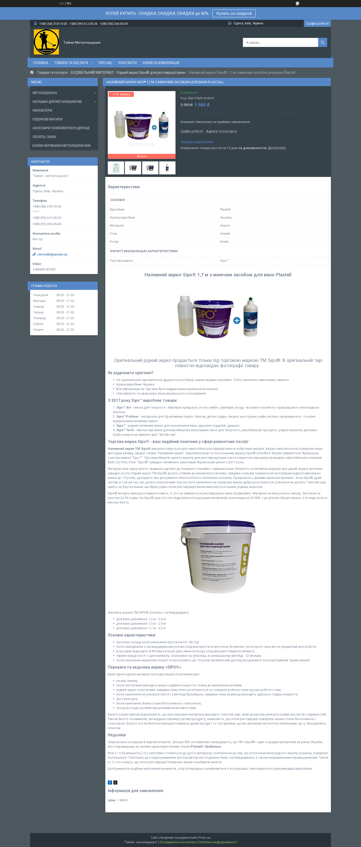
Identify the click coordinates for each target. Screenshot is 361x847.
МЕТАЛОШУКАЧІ (45, 93)
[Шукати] (322, 42)
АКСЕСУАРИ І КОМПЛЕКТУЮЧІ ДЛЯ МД (61, 128)
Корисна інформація (161, 62)
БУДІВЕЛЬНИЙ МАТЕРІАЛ (92, 73)
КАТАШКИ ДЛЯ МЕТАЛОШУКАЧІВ (57, 102)
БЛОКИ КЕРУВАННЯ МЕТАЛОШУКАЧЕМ (62, 146)
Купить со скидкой (234, 13)
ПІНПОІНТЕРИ (42, 110)
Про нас (106, 62)
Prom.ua (204, 837)
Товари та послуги (71, 62)
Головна (40, 62)
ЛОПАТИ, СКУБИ (44, 137)
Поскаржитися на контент (178, 842)
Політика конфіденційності (218, 842)
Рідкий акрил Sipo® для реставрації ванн (151, 73)
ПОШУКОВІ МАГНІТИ (47, 119)
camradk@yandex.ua (52, 254)
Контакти (128, 62)
